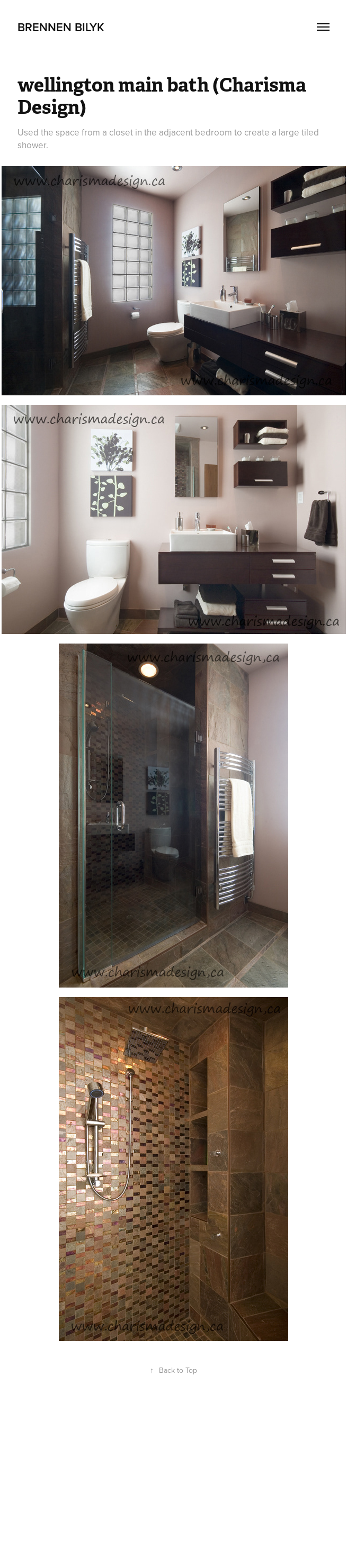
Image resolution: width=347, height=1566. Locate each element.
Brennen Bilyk (60, 27)
